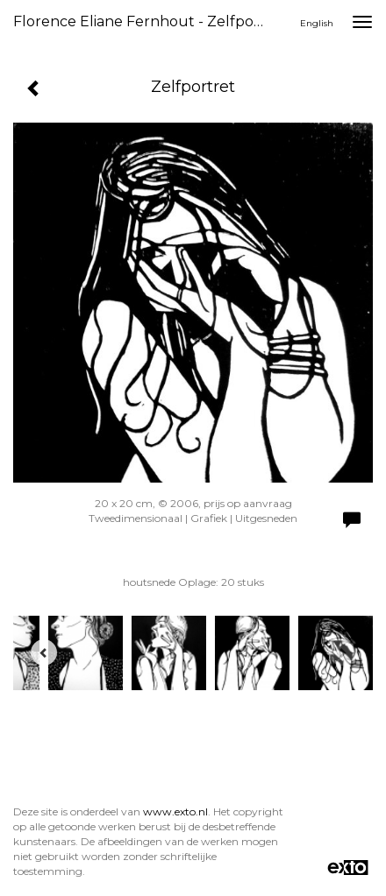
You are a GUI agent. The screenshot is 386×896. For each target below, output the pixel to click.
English (316, 23)
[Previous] (44, 652)
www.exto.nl (175, 811)
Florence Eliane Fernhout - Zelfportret (146, 21)
